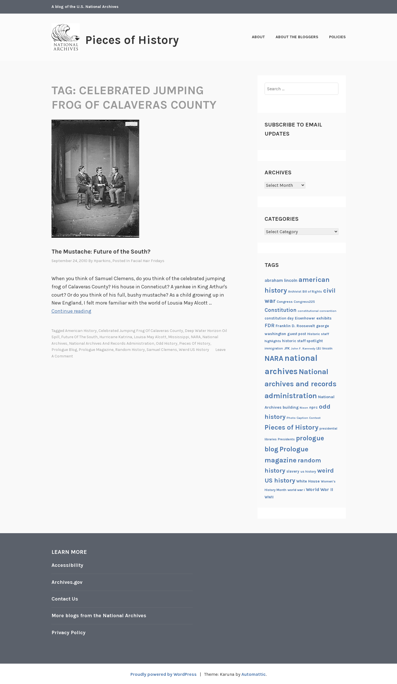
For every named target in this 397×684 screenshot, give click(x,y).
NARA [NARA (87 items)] (274, 358)
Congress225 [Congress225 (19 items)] (304, 302)
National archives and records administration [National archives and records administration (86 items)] (300, 383)
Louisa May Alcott (150, 337)
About (258, 37)
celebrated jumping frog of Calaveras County (140, 330)
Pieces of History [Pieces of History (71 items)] (291, 427)
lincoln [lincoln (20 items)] (327, 348)
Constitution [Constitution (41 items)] (281, 310)
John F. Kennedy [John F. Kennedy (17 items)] (303, 348)
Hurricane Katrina (115, 337)
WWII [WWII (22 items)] (269, 497)
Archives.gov (67, 582)
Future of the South (79, 337)
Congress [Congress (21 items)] (285, 302)
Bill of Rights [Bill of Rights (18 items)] (312, 291)
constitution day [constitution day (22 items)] (279, 318)
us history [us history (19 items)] (308, 471)
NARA (196, 337)
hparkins (102, 260)
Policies (337, 37)
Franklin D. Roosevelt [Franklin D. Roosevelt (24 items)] (295, 325)
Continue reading (71, 311)
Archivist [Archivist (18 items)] (294, 291)
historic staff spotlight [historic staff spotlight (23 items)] (302, 341)
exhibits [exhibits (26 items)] (324, 318)
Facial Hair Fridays (147, 260)
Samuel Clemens (162, 349)
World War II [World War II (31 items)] (319, 489)
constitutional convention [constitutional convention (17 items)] (317, 311)
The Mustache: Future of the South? (101, 251)
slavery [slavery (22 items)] (292, 471)
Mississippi (178, 337)
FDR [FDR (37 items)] (269, 326)
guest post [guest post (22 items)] (296, 334)
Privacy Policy (68, 631)
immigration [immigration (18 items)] (274, 348)
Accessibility (67, 565)
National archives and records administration (111, 343)
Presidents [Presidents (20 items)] (286, 439)
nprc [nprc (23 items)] (313, 407)
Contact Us (65, 598)
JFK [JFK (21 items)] (287, 348)
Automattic (253, 673)
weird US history (194, 349)
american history (81, 330)
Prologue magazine (96, 349)
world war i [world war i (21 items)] (296, 490)
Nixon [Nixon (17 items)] (304, 407)
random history (130, 349)
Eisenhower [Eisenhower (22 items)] (305, 318)
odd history (166, 343)
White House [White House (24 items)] (308, 481)
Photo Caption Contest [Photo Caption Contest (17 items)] (304, 418)
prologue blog (64, 349)
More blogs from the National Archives (99, 615)
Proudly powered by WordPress (163, 673)
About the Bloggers (297, 37)
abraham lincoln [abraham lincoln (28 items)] (281, 280)
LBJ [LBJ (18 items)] (318, 348)
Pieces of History (132, 40)
